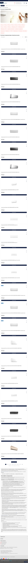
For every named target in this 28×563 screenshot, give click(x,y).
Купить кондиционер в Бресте (5, 471)
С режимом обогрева (11, 28)
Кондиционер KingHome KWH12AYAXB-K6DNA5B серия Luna (9, 242)
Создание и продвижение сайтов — (8, 556)
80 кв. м (6, 26)
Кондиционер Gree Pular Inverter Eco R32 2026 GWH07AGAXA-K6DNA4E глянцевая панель (13, 295)
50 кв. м (20, 24)
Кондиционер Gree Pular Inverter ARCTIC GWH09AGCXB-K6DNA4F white (10, 66)
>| (22, 464)
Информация (14, 536)
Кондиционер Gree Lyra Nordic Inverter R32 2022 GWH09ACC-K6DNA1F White (11, 348)
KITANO (16, 512)
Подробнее (10, 560)
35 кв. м (13, 24)
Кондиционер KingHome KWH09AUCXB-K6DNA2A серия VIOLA (9, 383)
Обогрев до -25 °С (21, 26)
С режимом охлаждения (18, 28)
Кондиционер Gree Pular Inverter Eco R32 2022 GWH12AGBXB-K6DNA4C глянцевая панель (13, 119)
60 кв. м (23, 24)
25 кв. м (6, 24)
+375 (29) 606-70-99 (17, 3)
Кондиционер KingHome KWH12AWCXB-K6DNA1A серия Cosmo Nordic (10, 277)
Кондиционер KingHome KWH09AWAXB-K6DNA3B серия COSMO (10, 189)
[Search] (16, 5)
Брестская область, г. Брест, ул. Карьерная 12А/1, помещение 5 (9, 547)
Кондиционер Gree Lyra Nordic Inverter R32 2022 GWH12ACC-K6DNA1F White (11, 365)
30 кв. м (9, 24)
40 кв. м (16, 24)
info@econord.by (3, 544)
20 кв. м (2, 24)
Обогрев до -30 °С (3, 28)
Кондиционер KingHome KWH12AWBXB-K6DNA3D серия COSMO (9, 207)
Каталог (14, 538)
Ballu (2, 497)
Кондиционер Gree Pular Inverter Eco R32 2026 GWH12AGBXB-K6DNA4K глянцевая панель (13, 330)
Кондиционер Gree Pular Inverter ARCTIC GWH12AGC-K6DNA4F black (10, 154)
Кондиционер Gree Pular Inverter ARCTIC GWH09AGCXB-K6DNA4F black (10, 84)
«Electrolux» (15, 509)
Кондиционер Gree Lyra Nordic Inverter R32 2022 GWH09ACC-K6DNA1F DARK (11, 418)
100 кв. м (9, 26)
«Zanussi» (8, 509)
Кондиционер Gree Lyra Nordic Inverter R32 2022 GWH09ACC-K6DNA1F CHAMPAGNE (12, 453)
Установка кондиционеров (4, 515)
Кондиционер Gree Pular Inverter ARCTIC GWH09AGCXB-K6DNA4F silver (10, 101)
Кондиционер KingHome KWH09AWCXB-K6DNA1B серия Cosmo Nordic (10, 260)
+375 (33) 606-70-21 (17, 2)
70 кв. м (2, 26)
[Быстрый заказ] (14, 54)
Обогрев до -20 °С (14, 26)
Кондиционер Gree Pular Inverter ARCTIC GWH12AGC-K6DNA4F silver (10, 172)
